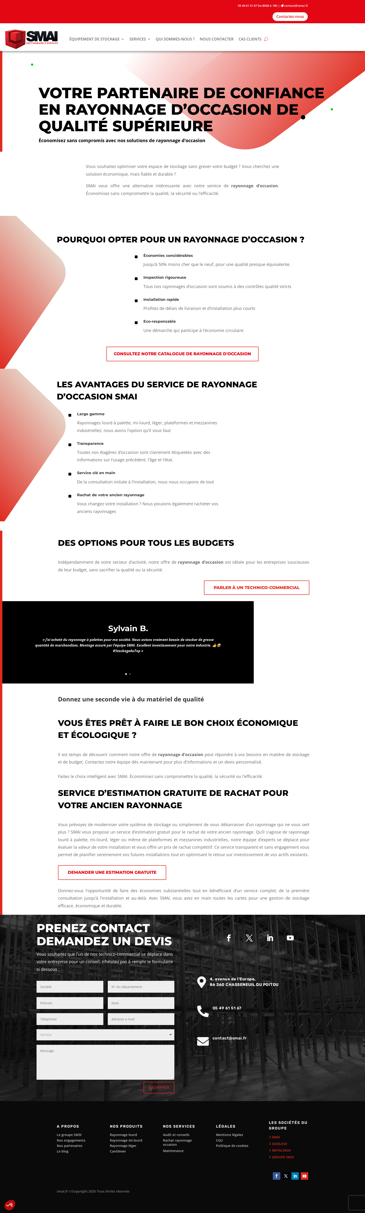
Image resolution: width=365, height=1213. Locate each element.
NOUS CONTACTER (216, 39)
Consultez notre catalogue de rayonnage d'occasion (182, 353)
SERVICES (137, 39)
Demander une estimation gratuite (112, 872)
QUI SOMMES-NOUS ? (175, 39)
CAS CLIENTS (250, 39)
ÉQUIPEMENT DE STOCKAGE (94, 39)
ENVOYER (159, 1087)
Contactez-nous (290, 16)
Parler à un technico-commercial (257, 587)
